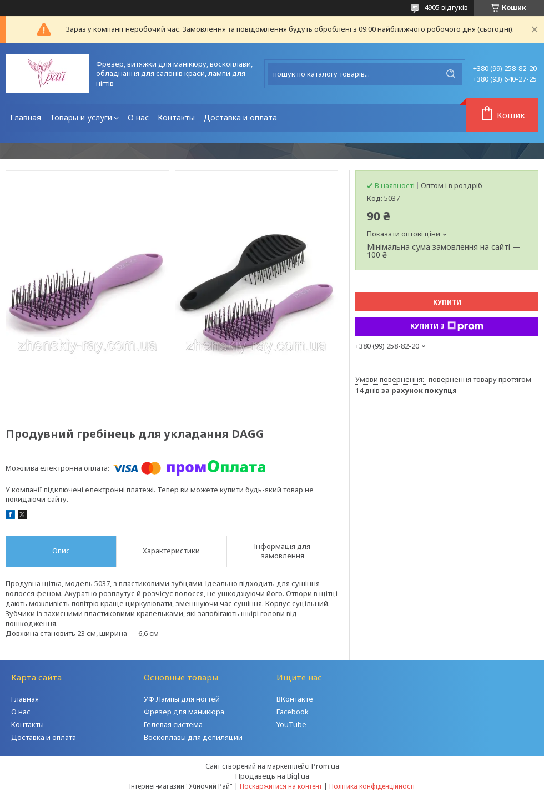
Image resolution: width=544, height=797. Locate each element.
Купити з (446, 326)
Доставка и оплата (240, 117)
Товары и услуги (81, 117)
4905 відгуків (446, 7)
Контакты (176, 117)
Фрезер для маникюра (184, 712)
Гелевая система (173, 724)
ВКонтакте (294, 699)
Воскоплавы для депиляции (193, 737)
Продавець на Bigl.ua (272, 776)
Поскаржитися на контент (281, 786)
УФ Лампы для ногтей (182, 699)
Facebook (292, 712)
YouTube (291, 724)
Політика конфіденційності (372, 786)
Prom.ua (325, 766)
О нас (138, 117)
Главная (25, 117)
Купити (447, 302)
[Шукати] (451, 74)
